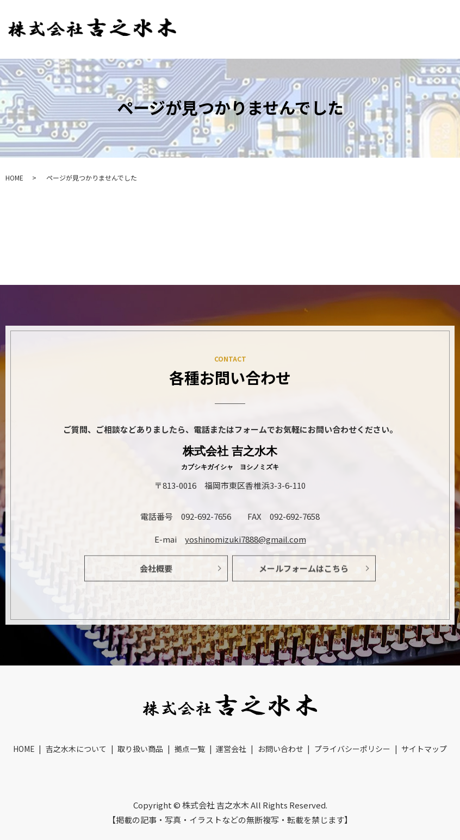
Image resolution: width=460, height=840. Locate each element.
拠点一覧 (428, 16)
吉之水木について (291, 16)
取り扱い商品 (368, 16)
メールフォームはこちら (304, 572)
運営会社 (367, 38)
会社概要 (156, 572)
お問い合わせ (430, 38)
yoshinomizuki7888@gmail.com (245, 539)
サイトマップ (424, 732)
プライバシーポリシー (352, 732)
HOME (227, 16)
